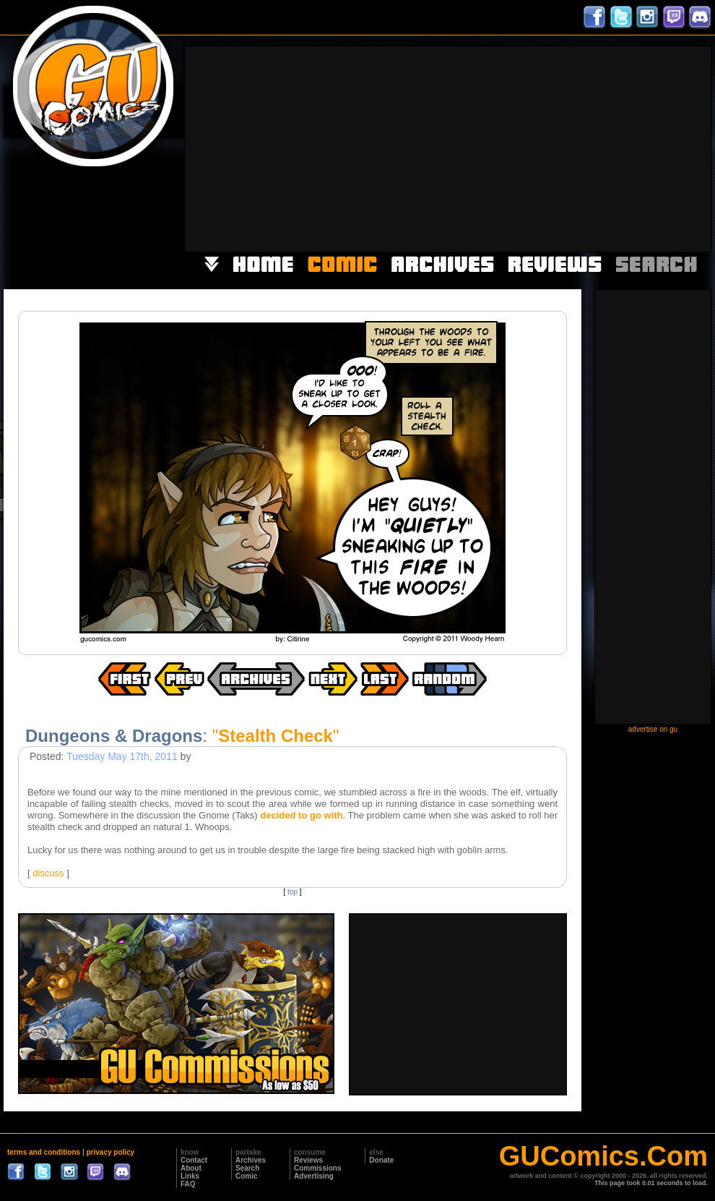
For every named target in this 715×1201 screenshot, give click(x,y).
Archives (250, 1160)
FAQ (188, 1184)
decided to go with (301, 815)
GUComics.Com (603, 1156)
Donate (381, 1160)
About (191, 1168)
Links (190, 1176)
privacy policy (110, 1152)
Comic (246, 1176)
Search (247, 1168)
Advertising (314, 1176)
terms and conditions (43, 1152)
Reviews (308, 1160)
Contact (194, 1160)
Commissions (318, 1168)
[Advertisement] (524, 147)
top (292, 892)
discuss (48, 873)
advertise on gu (652, 729)
